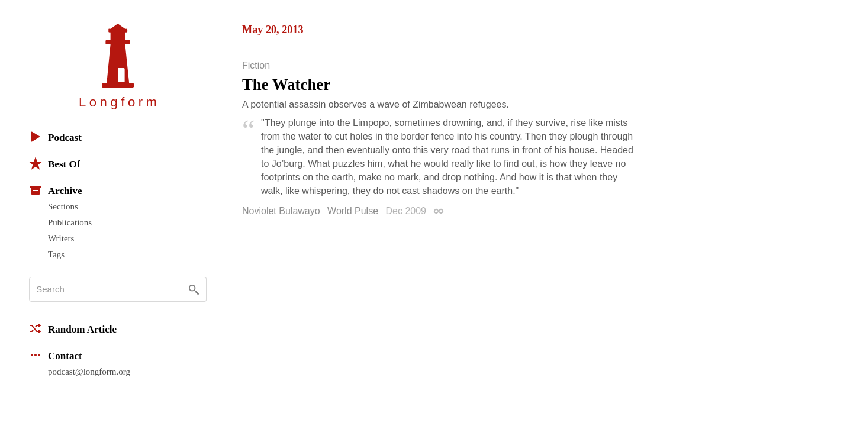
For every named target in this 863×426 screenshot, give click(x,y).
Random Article (73, 328)
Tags (56, 254)
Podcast (55, 136)
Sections (63, 206)
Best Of (54, 163)
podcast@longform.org (89, 371)
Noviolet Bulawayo (281, 211)
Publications (70, 222)
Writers (61, 238)
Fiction (256, 65)
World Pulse (352, 211)
